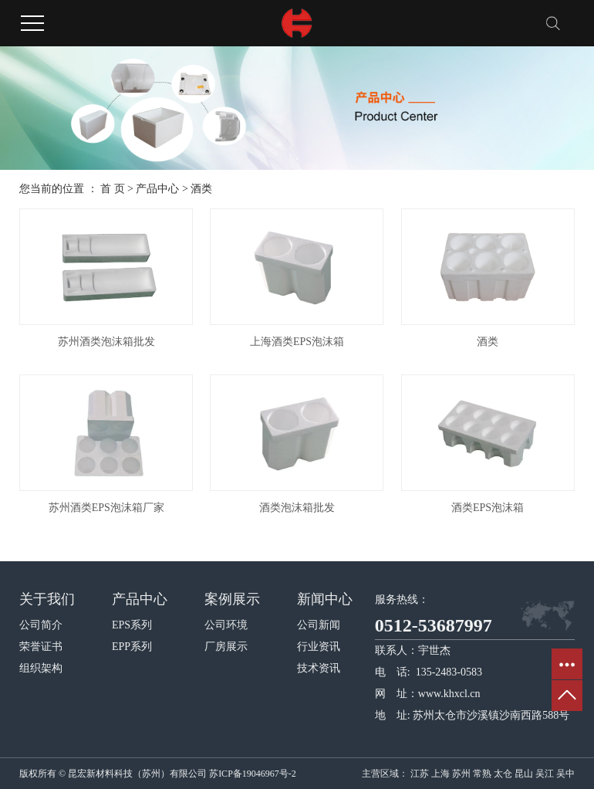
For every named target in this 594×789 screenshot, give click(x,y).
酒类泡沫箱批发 (297, 507)
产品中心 (157, 189)
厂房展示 (226, 646)
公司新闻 (318, 625)
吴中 (565, 773)
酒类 (201, 189)
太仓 (503, 773)
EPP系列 (132, 646)
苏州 (461, 773)
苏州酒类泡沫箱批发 (106, 341)
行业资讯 (318, 646)
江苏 (419, 773)
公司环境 (226, 625)
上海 (440, 773)
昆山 (524, 773)
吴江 (544, 773)
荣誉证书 (40, 646)
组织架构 (40, 668)
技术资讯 (318, 668)
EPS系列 (132, 625)
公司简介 (40, 625)
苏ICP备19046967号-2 (252, 773)
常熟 (482, 773)
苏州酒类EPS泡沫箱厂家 (106, 507)
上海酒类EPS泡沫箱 (297, 341)
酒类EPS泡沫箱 (487, 507)
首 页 (112, 189)
